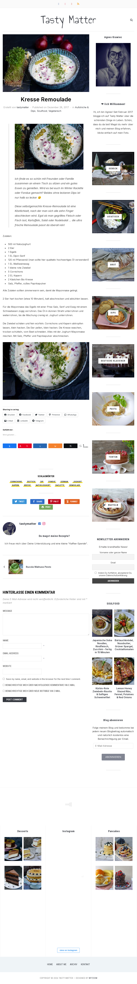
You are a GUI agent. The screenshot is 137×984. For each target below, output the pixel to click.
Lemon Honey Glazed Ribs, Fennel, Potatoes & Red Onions (124, 693)
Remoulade (74, 485)
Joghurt (77, 482)
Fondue (51, 482)
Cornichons (16, 482)
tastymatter (23, 107)
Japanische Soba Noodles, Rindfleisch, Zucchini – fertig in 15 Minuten (102, 646)
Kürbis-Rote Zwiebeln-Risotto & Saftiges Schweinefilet (102, 693)
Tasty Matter (68, 19)
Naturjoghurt (43, 485)
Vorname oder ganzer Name (113, 552)
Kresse (27, 485)
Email (113, 562)
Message (7, 611)
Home (50, 964)
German (64, 482)
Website (7, 666)
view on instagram (68, 950)
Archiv (73, 964)
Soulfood (42, 110)
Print (48, 507)
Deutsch (31, 482)
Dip (41, 482)
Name (5, 640)
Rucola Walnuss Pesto (38, 566)
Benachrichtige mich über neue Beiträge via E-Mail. (33, 691)
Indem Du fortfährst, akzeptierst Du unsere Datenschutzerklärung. (113, 574)
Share (39, 501)
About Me (61, 964)
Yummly (73, 501)
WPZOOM (93, 978)
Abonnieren (113, 757)
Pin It (56, 501)
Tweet (21, 501)
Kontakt (85, 964)
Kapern (15, 485)
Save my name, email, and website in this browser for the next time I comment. (43, 679)
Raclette (59, 485)
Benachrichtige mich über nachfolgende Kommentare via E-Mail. (40, 685)
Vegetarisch (55, 110)
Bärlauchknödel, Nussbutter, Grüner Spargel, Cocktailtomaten (124, 645)
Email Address (11, 653)
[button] (46, 63)
